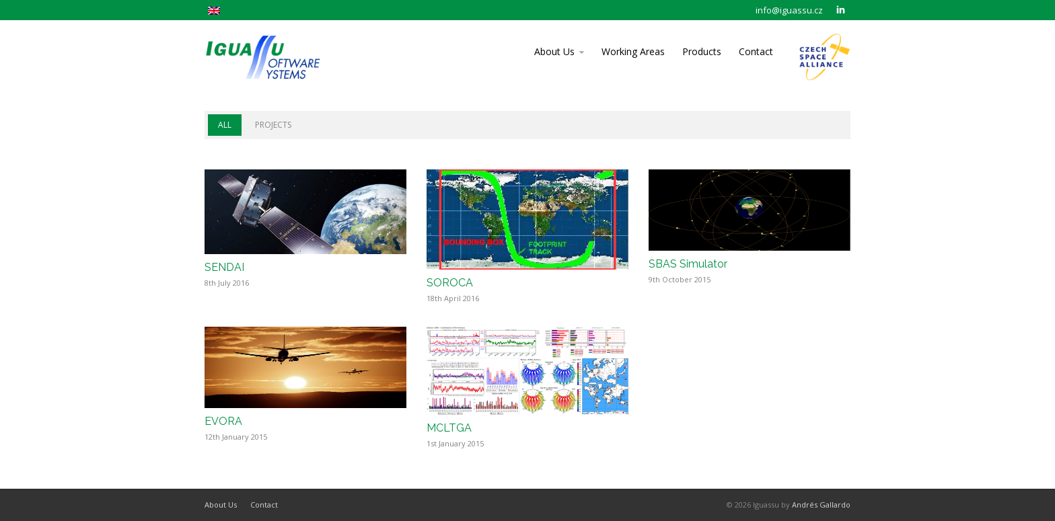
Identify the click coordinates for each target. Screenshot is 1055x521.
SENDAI (224, 267)
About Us (554, 51)
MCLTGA (449, 428)
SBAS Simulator (688, 263)
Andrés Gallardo (821, 504)
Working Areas (633, 51)
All (224, 124)
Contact (756, 51)
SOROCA (450, 282)
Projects (273, 124)
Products (701, 51)
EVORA (223, 421)
